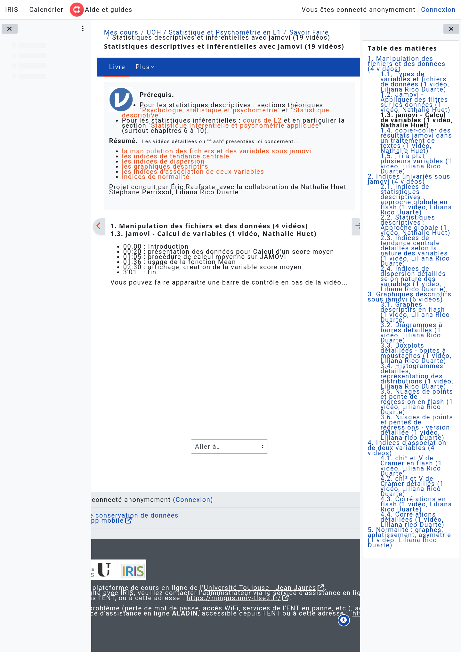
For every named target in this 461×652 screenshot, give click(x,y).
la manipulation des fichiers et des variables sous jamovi (216, 151)
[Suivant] (351, 226)
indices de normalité (156, 177)
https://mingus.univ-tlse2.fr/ (216, 593)
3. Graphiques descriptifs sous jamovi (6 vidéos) (409, 296)
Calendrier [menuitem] (46, 9)
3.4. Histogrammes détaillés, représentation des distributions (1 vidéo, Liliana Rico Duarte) (416, 376)
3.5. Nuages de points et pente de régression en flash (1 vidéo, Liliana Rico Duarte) (416, 402)
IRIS (11, 9)
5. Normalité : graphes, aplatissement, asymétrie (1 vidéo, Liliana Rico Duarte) (409, 537)
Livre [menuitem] (117, 67)
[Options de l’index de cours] (83, 29)
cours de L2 (262, 120)
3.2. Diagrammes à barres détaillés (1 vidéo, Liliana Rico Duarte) (411, 332)
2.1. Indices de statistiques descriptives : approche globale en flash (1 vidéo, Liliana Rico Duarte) (416, 199)
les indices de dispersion (163, 161)
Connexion (438, 9)
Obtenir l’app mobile (139, 505)
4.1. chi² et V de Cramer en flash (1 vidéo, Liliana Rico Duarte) (411, 465)
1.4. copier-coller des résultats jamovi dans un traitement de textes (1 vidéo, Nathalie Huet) (416, 140)
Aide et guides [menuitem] (109, 9)
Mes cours (121, 32)
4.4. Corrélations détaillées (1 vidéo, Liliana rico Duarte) (412, 519)
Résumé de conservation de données (167, 500)
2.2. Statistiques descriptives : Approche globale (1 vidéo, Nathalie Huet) (415, 225)
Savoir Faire (308, 32)
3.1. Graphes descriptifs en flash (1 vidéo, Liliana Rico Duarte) (415, 312)
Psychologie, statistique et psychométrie (209, 110)
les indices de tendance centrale (175, 156)
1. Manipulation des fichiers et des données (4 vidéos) (406, 64)
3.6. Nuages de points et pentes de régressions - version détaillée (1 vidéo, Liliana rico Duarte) (416, 427)
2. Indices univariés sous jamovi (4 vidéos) (409, 179)
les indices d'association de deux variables (193, 171)
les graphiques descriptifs (165, 166)
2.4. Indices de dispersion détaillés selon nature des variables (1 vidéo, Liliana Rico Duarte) (413, 279)
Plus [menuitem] (142, 67)
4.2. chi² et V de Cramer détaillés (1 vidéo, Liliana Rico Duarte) (412, 486)
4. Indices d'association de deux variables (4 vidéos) (407, 448)
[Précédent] (99, 226)
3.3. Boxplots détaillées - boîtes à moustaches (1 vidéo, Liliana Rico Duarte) (415, 353)
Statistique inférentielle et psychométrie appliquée (243, 125)
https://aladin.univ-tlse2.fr (190, 618)
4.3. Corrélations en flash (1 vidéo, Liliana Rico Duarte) (416, 504)
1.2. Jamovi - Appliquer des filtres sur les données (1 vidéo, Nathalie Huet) (415, 102)
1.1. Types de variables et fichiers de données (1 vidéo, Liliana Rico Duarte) (414, 81)
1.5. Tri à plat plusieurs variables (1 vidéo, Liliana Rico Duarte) (416, 163)
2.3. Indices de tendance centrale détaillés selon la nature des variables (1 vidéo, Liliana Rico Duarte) (415, 250)
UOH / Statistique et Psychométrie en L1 (214, 32)
